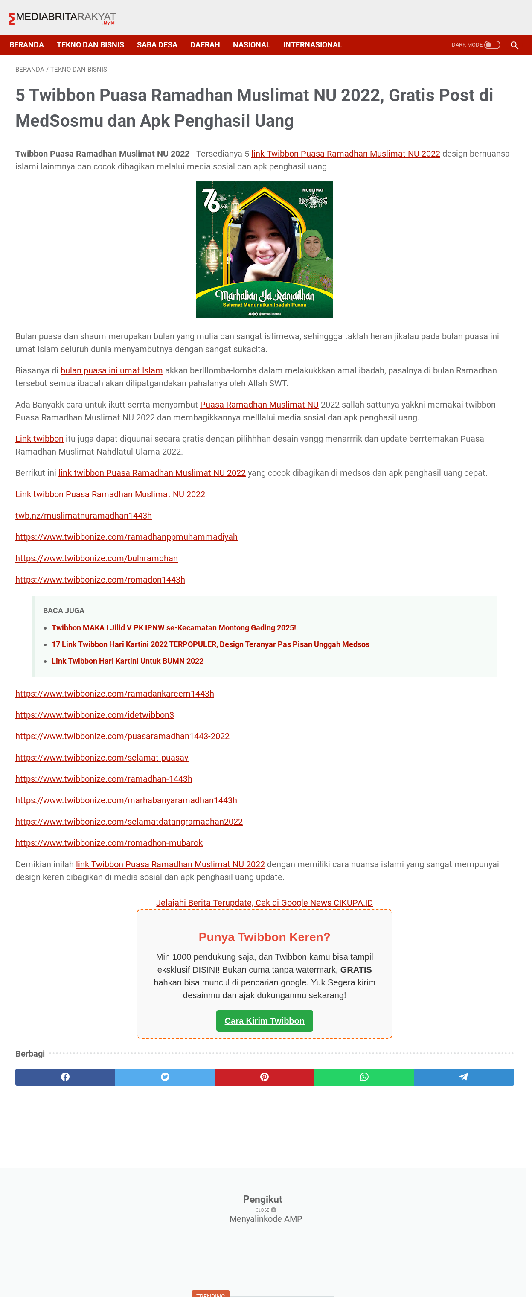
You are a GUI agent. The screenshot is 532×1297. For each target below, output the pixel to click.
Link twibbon (39, 507)
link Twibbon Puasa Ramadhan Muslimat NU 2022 (170, 957)
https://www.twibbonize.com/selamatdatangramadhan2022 (129, 914)
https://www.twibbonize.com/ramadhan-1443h (103, 871)
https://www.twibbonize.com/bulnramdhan (96, 640)
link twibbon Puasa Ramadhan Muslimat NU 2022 (152, 541)
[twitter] (116, 1182)
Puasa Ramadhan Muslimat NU (259, 460)
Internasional (318, 30)
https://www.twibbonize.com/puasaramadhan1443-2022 (122, 829)
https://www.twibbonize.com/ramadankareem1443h (114, 786)
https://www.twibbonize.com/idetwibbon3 (94, 807)
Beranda (32, 30)
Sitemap (268, 1274)
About (177, 1274)
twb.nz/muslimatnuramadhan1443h (83, 597)
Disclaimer (310, 1274)
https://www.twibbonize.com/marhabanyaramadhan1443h (126, 893)
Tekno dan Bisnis (96, 30)
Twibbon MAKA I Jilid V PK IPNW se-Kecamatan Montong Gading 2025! (174, 708)
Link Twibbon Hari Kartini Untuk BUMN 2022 (127, 753)
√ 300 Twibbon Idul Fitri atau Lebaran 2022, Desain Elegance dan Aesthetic (448, 274)
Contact (351, 1274)
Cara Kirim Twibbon (183, 1126)
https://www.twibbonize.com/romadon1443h (100, 661)
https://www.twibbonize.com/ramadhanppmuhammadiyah (126, 618)
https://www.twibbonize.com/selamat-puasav (102, 850)
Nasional (257, 30)
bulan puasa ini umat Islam (112, 413)
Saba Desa (163, 30)
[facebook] (49, 1182)
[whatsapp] (251, 1182)
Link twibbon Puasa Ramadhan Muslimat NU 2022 (110, 576)
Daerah (211, 30)
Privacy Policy (221, 1274)
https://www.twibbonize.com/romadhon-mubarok (109, 935)
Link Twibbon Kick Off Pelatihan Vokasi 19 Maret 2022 (439, 409)
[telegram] (318, 1182)
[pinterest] (183, 1182)
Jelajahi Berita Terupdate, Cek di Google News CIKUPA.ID (183, 1008)
